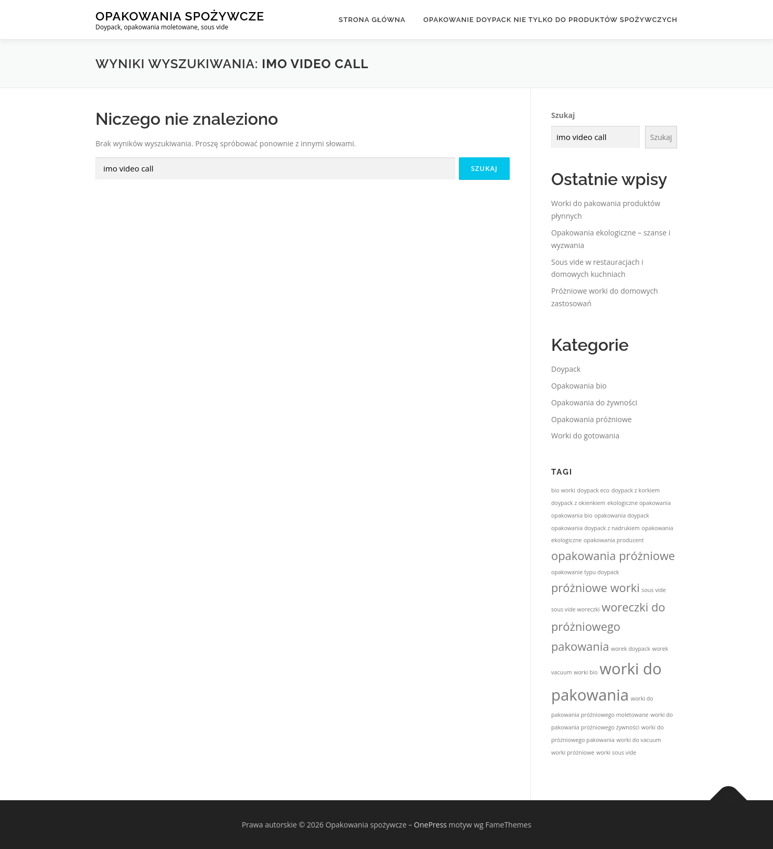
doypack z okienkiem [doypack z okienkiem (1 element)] (578, 503)
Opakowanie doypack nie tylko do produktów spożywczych (550, 20)
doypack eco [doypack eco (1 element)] (593, 490)
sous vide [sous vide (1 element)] (653, 590)
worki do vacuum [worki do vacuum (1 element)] (639, 740)
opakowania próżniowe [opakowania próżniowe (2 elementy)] (613, 555)
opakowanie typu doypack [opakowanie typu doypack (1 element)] (585, 572)
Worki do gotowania (585, 435)
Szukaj (563, 115)
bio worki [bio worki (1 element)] (563, 490)
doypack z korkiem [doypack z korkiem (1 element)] (635, 490)
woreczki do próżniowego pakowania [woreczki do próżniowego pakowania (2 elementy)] (608, 626)
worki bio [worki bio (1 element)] (586, 672)
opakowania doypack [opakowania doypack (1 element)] (621, 515)
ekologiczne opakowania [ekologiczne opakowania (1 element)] (639, 503)
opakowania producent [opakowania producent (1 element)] (614, 540)
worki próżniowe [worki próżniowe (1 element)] (572, 752)
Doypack (566, 369)
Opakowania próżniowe (591, 419)
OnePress (430, 825)
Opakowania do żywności (594, 402)
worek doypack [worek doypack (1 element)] (630, 648)
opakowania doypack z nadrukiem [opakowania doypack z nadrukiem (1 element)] (595, 528)
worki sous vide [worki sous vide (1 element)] (616, 752)
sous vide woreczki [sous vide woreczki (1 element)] (575, 609)
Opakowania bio (579, 386)
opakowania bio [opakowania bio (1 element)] (572, 515)
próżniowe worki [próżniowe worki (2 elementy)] (595, 587)
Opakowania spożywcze (179, 16)
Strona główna (372, 20)
